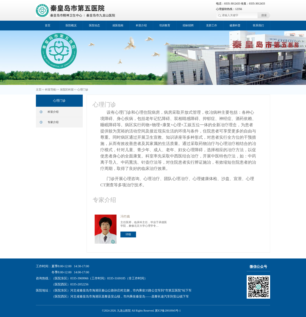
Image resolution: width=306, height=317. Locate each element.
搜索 (264, 15)
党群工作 (211, 25)
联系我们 (258, 25)
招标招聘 (188, 25)
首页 (47, 25)
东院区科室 (67, 89)
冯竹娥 (125, 216)
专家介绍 (53, 122)
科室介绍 (141, 25)
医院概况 (71, 25)
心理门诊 (82, 89)
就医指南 (117, 25)
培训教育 (164, 25)
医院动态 (94, 25)
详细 (128, 234)
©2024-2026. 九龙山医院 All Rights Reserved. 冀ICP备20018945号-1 (141, 310)
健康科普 (235, 25)
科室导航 (50, 89)
